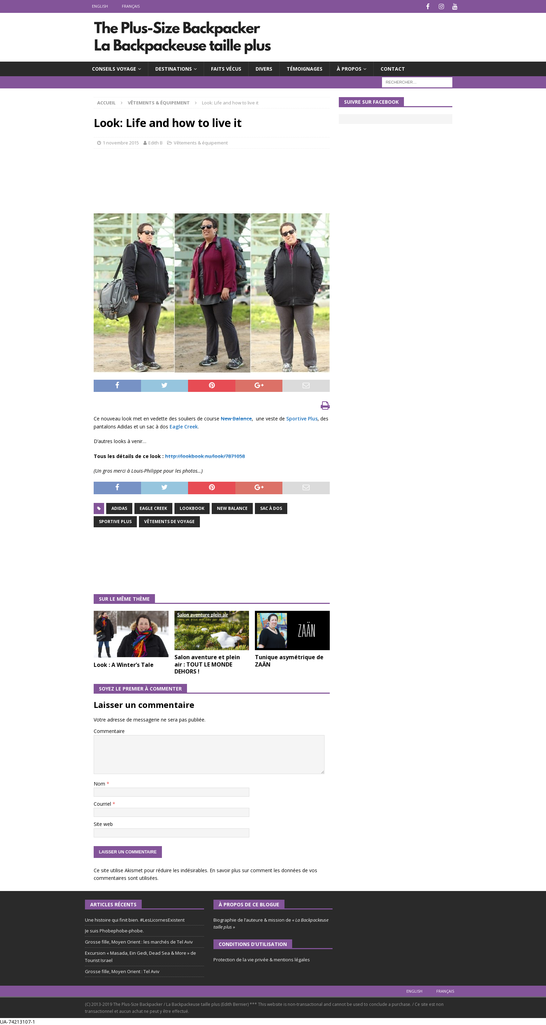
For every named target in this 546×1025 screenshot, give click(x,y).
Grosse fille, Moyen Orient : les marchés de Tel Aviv (139, 941)
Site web (103, 823)
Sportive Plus (302, 418)
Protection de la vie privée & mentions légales (261, 959)
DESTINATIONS (173, 68)
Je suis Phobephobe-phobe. (114, 930)
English (100, 6)
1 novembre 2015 (121, 142)
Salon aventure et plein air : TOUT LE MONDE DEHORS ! (207, 664)
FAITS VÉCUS (226, 68)
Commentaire (109, 730)
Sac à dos (271, 508)
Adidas (119, 508)
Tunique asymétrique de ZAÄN (289, 660)
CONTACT (393, 68)
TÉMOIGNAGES (304, 68)
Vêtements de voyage (169, 521)
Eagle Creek (184, 426)
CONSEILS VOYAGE (114, 68)
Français (131, 6)
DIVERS (264, 68)
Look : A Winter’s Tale (124, 664)
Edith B (155, 142)
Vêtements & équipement (201, 142)
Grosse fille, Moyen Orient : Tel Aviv (122, 971)
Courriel (103, 803)
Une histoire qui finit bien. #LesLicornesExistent (135, 919)
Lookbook (192, 508)
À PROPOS (349, 68)
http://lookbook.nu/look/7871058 (205, 455)
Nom (100, 783)
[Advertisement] (220, 186)
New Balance (236, 418)
